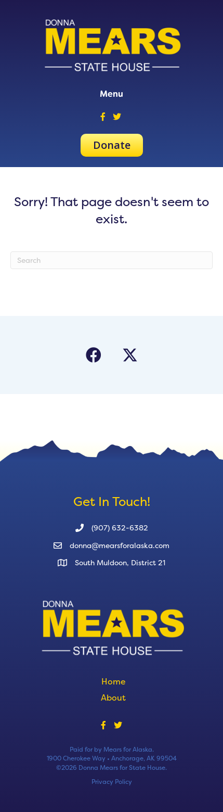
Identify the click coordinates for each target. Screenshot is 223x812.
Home (113, 681)
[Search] (111, 260)
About (113, 697)
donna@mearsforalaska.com (119, 545)
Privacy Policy (111, 781)
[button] (93, 355)
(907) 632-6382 (119, 527)
